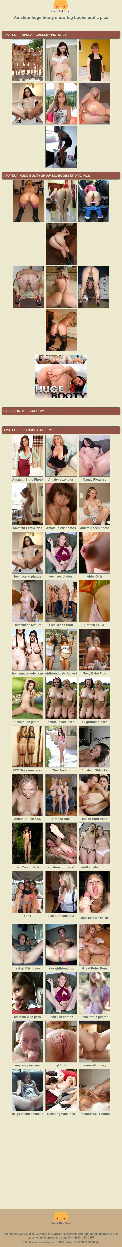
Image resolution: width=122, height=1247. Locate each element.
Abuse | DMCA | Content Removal (77, 1241)
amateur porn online (95, 917)
